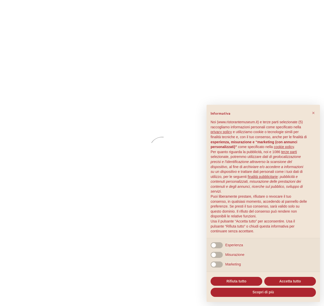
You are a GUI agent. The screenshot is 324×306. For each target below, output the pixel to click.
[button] (313, 113)
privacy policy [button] (221, 132)
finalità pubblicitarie (263, 177)
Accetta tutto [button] (290, 281)
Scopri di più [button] (263, 292)
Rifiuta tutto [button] (237, 281)
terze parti (289, 152)
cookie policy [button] (284, 147)
